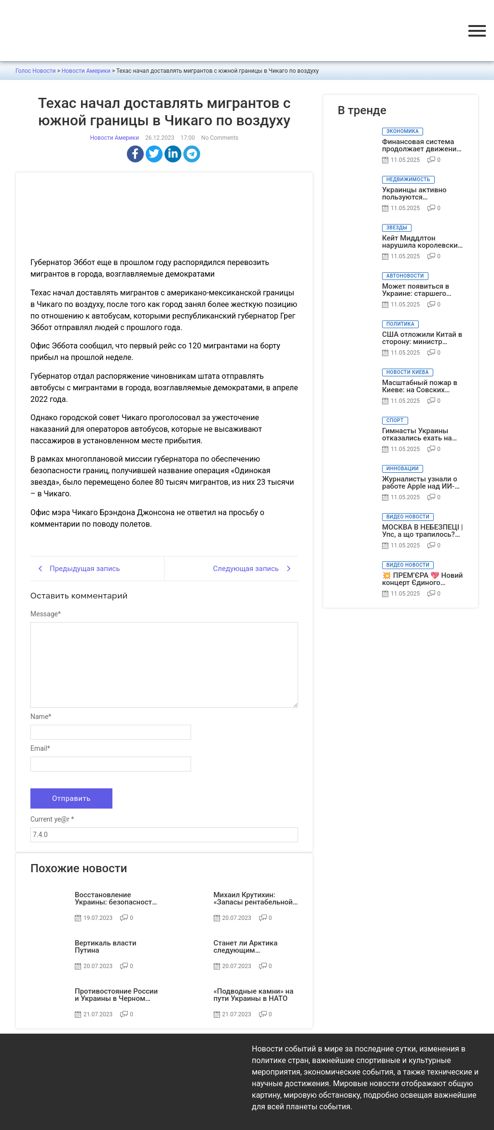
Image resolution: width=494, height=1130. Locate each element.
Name (40, 716)
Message (45, 614)
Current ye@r (52, 819)
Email (40, 748)
